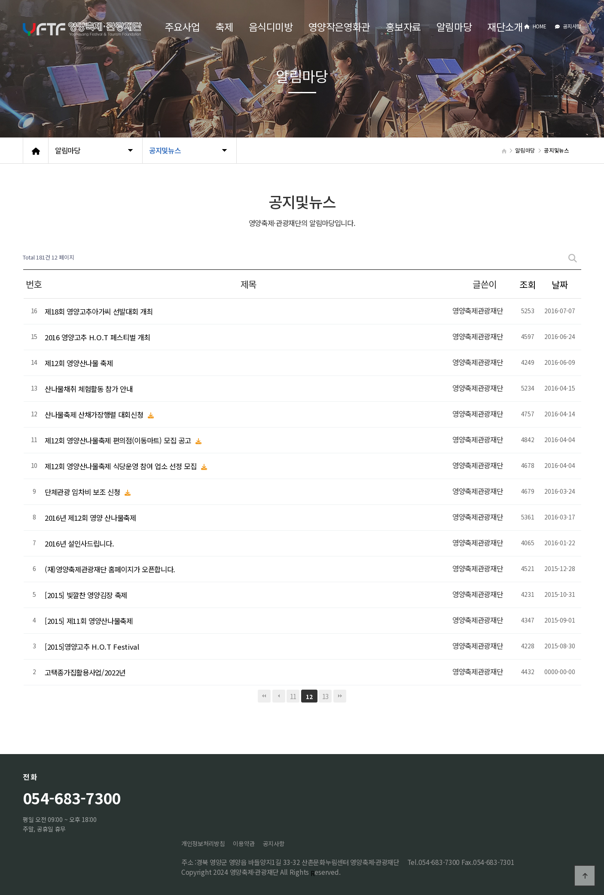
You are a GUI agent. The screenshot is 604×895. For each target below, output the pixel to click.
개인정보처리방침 (203, 843)
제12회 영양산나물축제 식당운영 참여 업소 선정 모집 (121, 466)
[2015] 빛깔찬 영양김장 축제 (86, 595)
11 (293, 696)
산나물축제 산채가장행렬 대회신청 (95, 414)
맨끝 (339, 696)
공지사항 (568, 26)
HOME (535, 26)
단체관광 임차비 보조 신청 (83, 491)
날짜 (559, 284)
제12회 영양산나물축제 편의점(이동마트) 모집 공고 (119, 440)
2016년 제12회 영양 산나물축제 (90, 517)
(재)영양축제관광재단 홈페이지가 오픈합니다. (110, 569)
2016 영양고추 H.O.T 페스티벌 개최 (97, 337)
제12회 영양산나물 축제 (79, 362)
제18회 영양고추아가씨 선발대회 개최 (99, 311)
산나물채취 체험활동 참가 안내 (89, 388)
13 (325, 696)
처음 (264, 696)
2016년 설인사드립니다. (79, 543)
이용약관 (244, 843)
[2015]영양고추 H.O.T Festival (92, 646)
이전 (278, 696)
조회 (527, 284)
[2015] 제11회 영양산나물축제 (89, 620)
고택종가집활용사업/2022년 (85, 672)
